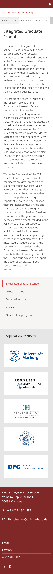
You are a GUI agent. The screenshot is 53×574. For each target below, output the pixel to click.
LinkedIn (10, 567)
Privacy (7, 550)
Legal (6, 543)
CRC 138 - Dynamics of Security (48, 12)
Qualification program (19, 315)
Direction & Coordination (20, 291)
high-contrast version (48, 4)
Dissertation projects (18, 299)
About (14, 20)
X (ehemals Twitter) (4, 567)
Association (12, 307)
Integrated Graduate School (23, 283)
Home (4, 20)
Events (9, 323)
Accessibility (11, 557)
